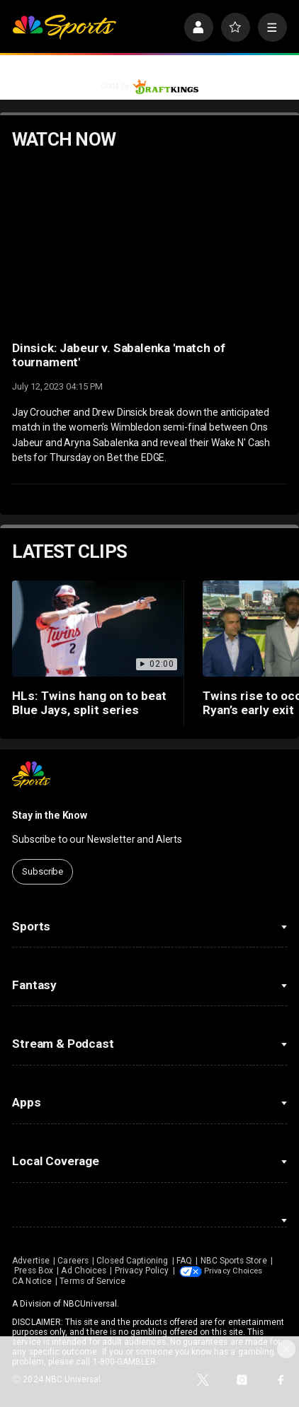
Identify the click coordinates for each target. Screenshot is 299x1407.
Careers (72, 1261)
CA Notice (142, 1280)
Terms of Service (203, 1280)
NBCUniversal (90, 1304)
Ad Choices (83, 1270)
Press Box (33, 1270)
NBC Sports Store (234, 1261)
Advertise (31, 1261)
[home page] (64, 27)
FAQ (184, 1261)
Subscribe (42, 871)
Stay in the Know (49, 815)
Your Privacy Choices (79, 1280)
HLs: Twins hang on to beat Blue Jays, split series (89, 703)
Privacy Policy (142, 1270)
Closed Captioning (132, 1261)
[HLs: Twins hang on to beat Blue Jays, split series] (98, 628)
